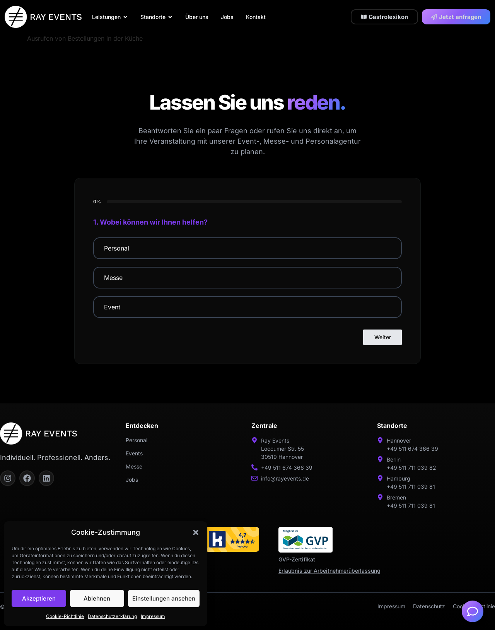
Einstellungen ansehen (163, 598)
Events (134, 453)
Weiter (382, 337)
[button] (196, 532)
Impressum (153, 616)
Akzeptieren (39, 598)
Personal (136, 440)
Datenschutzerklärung (112, 616)
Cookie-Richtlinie (65, 616)
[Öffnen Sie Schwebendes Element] (472, 611)
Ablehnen (97, 598)
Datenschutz (429, 606)
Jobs (132, 479)
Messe (134, 466)
